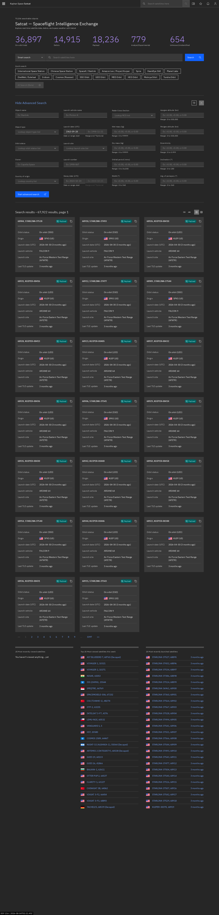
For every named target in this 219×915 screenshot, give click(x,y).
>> (98, 637)
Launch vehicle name (73, 110)
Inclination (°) (166, 159)
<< (19, 637)
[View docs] (193, 3)
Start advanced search (32, 194)
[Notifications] (208, 3)
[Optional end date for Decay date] (96, 180)
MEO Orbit (117, 77)
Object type (20, 127)
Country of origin (22, 176)
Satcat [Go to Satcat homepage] (20, 3)
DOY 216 (5, 913)
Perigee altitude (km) (169, 126)
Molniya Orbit (150, 77)
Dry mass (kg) (118, 143)
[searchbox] (161, 3)
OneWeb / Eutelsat (27, 77)
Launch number (70, 159)
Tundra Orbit (169, 77)
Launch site (69, 143)
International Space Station (31, 71)
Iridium (45, 77)
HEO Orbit (133, 77)
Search (194, 57)
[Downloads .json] (189, 212)
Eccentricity (165, 143)
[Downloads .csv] (184, 212)
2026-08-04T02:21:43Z (21, 913)
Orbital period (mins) (121, 159)
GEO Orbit (100, 77)
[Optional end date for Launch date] (74, 131)
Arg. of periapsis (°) (168, 176)
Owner (18, 159)
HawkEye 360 (154, 71)
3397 (89, 637)
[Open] (55, 132)
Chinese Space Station (62, 71)
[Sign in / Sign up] (215, 3)
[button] (71, 221)
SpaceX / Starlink (87, 71)
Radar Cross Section (120, 110)
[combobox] (30, 57)
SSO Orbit (84, 77)
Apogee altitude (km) (169, 110)
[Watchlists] (200, 3)
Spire (138, 71)
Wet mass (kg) (118, 126)
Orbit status (20, 143)
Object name (20, 110)
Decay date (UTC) (71, 176)
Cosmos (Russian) (65, 77)
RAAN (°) (116, 176)
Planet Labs (172, 71)
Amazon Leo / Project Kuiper (116, 71)
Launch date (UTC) (72, 126)
